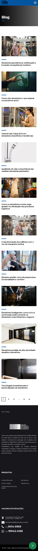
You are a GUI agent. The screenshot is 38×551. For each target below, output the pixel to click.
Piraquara (20, 451)
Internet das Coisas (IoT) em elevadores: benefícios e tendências (17, 135)
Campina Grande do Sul (23, 449)
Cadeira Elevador (7, 480)
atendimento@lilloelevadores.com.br (17, 522)
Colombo (8, 451)
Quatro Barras (28, 451)
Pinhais (14, 451)
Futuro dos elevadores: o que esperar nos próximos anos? (18, 99)
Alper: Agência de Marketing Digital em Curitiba (22, 548)
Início (3, 412)
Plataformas (25, 483)
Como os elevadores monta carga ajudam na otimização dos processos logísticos (18, 206)
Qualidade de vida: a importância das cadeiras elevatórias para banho (18, 170)
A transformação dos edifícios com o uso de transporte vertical (18, 243)
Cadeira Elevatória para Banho (9, 487)
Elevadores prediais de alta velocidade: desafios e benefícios (18, 351)
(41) (13, 527)
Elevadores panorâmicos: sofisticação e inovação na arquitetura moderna (19, 64)
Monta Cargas (6, 483)
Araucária (12, 449)
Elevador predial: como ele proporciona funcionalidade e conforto (19, 278)
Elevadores (24, 480)
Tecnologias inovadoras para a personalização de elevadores (15, 387)
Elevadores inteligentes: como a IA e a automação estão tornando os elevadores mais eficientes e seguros (18, 315)
